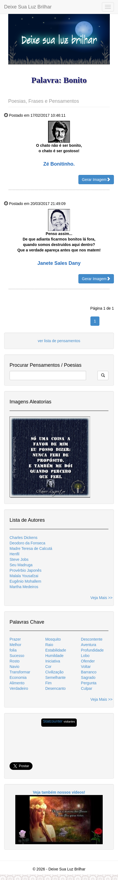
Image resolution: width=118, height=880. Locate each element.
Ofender (88, 661)
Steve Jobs (19, 559)
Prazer (15, 639)
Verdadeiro (19, 688)
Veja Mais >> (101, 598)
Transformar (20, 672)
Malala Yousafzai (24, 576)
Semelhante (55, 677)
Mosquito (53, 639)
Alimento (17, 683)
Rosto (15, 661)
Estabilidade (55, 650)
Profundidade (92, 650)
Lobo (85, 655)
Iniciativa (52, 661)
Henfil (14, 554)
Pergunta (88, 683)
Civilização (54, 672)
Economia (18, 677)
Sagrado (88, 677)
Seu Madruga (21, 565)
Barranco (88, 672)
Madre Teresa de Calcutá (31, 548)
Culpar (86, 688)
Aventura (88, 645)
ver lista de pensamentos (59, 341)
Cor (48, 666)
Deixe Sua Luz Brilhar (28, 7)
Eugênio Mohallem (25, 581)
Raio (49, 645)
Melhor (15, 645)
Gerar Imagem (96, 179)
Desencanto (55, 688)
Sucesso (17, 655)
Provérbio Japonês (26, 570)
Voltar (86, 666)
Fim (48, 683)
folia (13, 650)
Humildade (54, 655)
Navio (14, 666)
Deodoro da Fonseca (27, 543)
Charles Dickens (23, 537)
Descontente (91, 639)
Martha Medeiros (24, 587)
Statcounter (53, 721)
